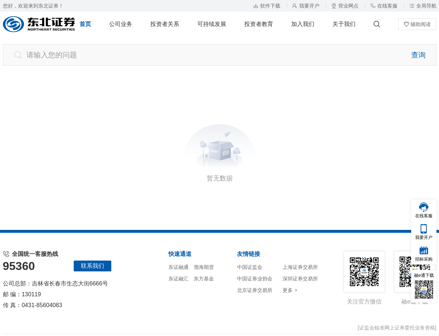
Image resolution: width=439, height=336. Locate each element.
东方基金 (204, 279)
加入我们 (302, 24)
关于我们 (344, 24)
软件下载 (266, 6)
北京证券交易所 (254, 290)
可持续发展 (211, 24)
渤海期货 (204, 267)
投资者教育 (258, 24)
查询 (418, 55)
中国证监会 (249, 267)
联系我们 (92, 266)
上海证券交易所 (300, 267)
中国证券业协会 (254, 279)
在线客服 (383, 6)
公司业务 (120, 24)
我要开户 (305, 6)
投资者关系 (164, 24)
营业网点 (344, 6)
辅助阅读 (417, 24)
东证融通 (178, 267)
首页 (85, 24)
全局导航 (422, 6)
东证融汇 (178, 279)
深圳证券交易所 (300, 279)
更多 (288, 290)
